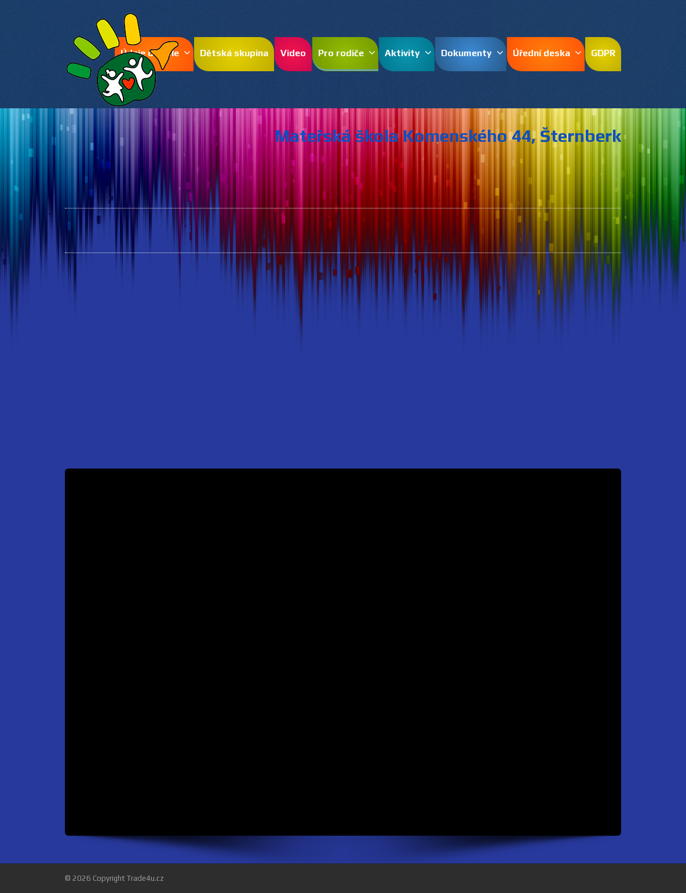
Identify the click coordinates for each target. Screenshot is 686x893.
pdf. (406, 288)
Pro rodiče (346, 52)
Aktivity (408, 52)
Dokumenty (472, 52)
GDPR (603, 52)
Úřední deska (547, 52)
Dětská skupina (234, 52)
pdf (536, 332)
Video (293, 52)
